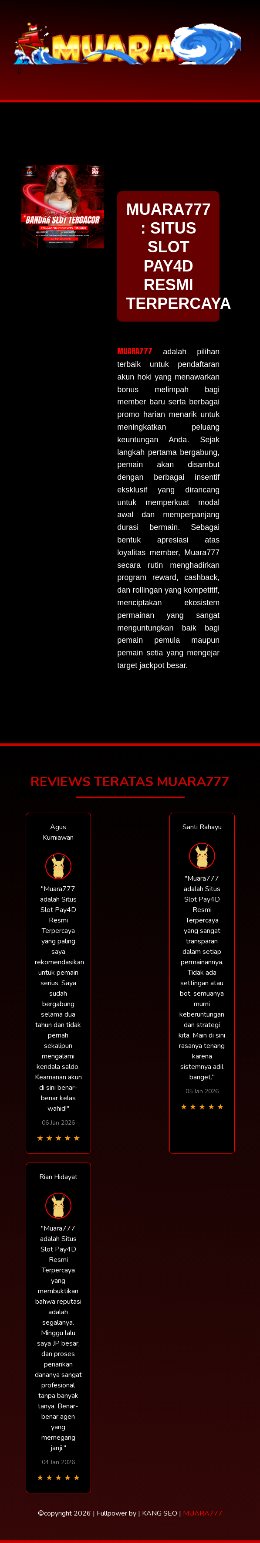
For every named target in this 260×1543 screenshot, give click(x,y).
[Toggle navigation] (20, 71)
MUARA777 (134, 351)
